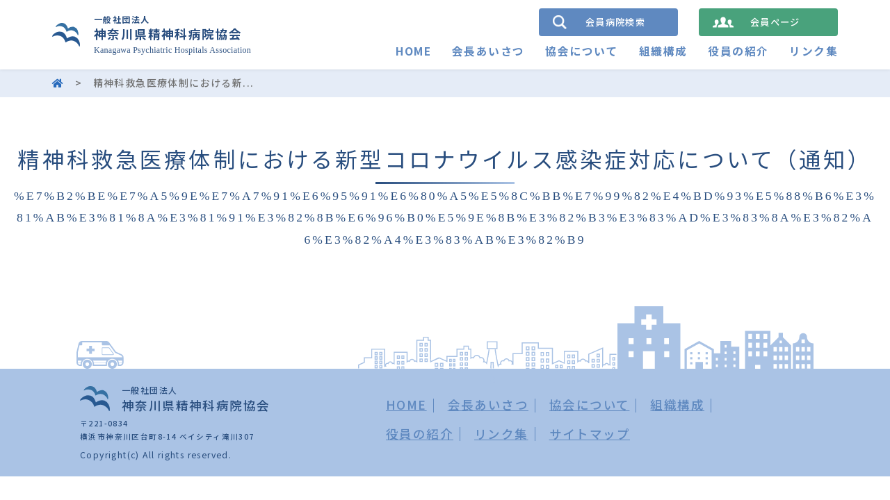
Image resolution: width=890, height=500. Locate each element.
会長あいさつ (488, 51)
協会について (581, 51)
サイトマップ (589, 433)
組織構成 (663, 51)
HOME (413, 51)
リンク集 (813, 51)
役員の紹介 (738, 51)
